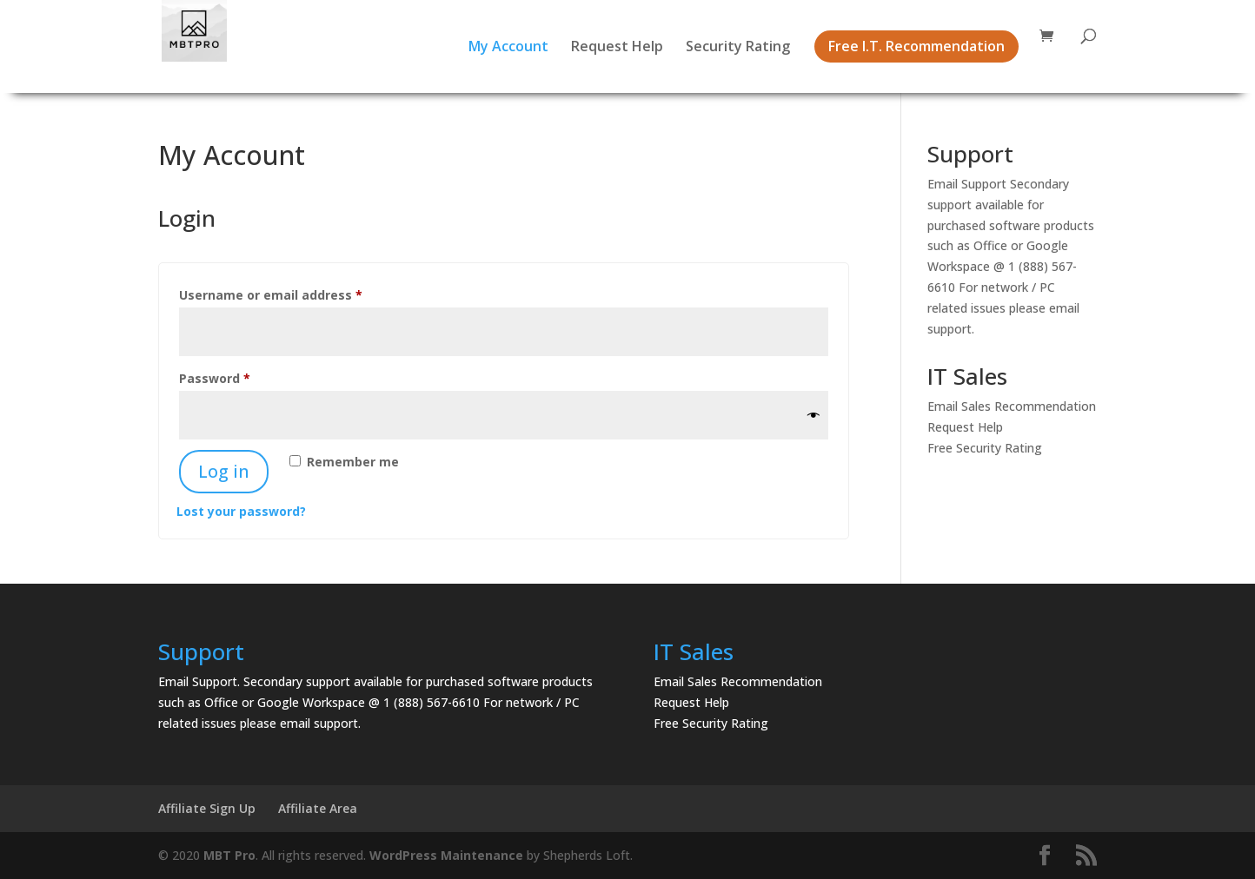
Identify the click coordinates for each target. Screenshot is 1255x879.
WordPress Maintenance (446, 855)
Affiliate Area (317, 808)
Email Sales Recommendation (1011, 406)
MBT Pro (229, 855)
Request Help (617, 48)
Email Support (966, 183)
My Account (508, 48)
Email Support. (199, 681)
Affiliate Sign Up (207, 808)
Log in (223, 471)
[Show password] (813, 415)
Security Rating (738, 48)
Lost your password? (241, 511)
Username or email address (298, 293)
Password (242, 377)
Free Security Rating (984, 448)
